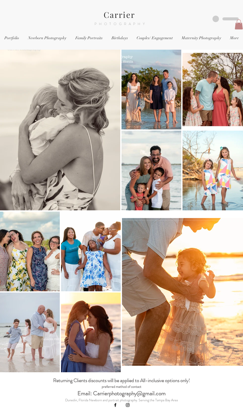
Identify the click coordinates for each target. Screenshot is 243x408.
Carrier (121, 14)
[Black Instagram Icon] (127, 405)
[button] (239, 24)
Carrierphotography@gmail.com (129, 393)
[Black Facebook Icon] (115, 405)
